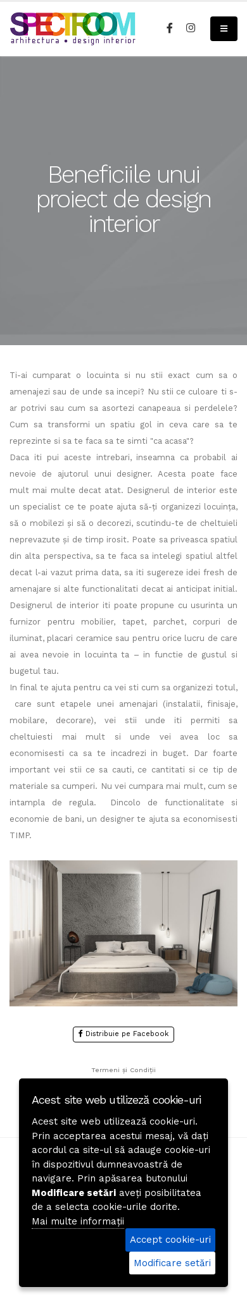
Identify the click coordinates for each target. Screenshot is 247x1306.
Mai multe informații (78, 1221)
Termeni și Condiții (123, 1070)
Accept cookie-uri (170, 1239)
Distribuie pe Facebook (123, 1034)
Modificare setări (172, 1263)
